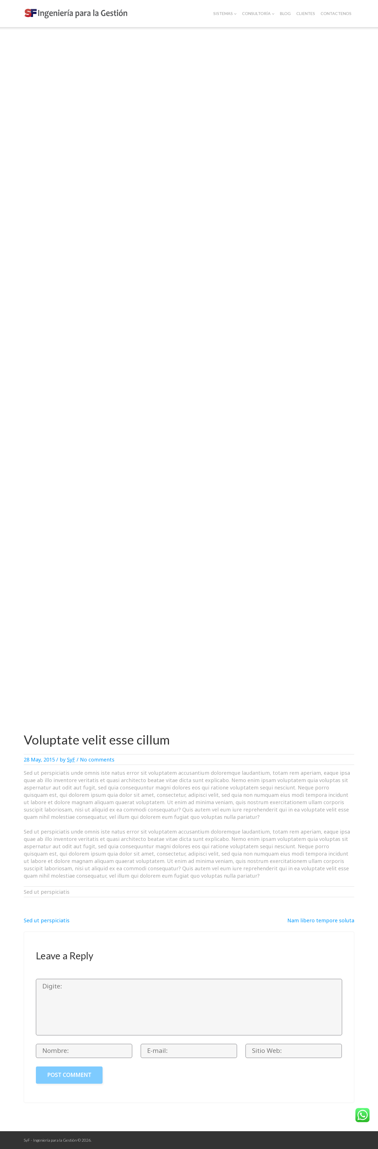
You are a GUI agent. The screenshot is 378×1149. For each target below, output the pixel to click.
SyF (71, 759)
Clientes (305, 13)
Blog (285, 13)
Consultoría (258, 13)
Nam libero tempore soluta (320, 920)
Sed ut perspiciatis (46, 920)
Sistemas (224, 13)
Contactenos (336, 13)
